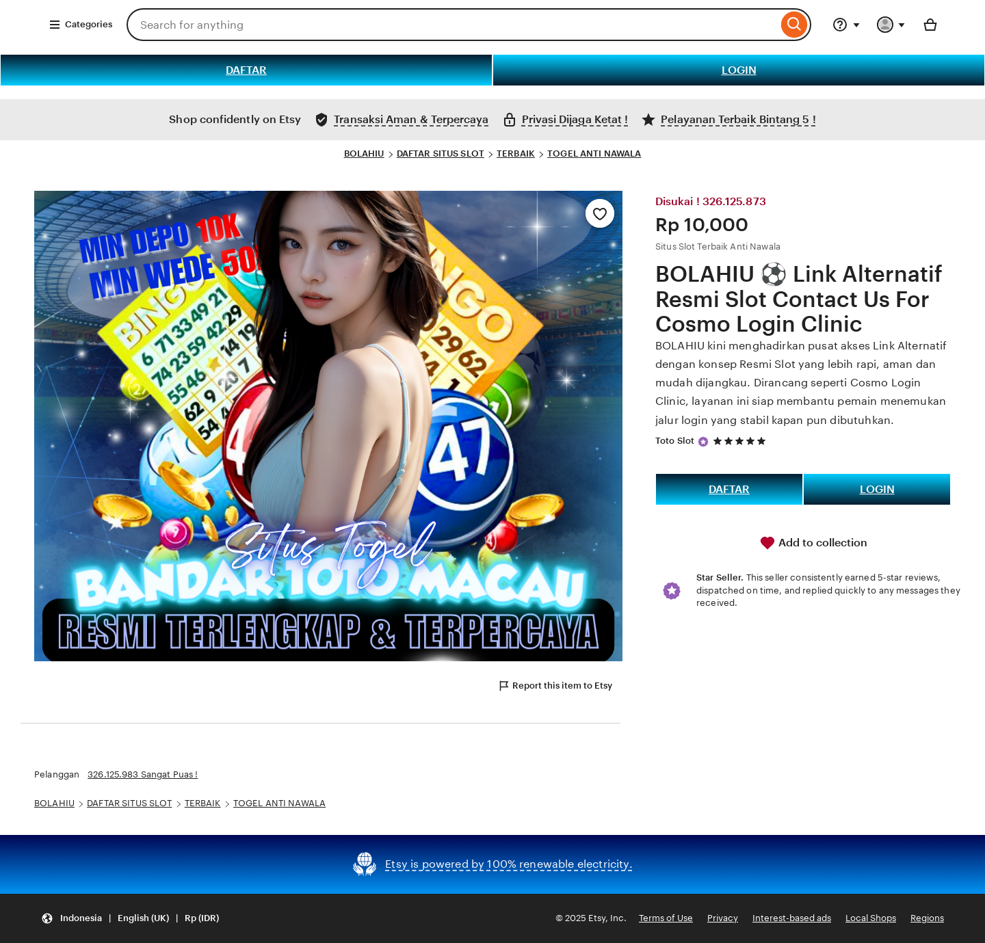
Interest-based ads (791, 918)
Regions (927, 918)
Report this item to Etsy (554, 686)
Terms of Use (666, 918)
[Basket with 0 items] (930, 24)
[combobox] (452, 24)
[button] (130, 918)
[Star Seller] (703, 442)
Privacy (722, 918)
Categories (80, 24)
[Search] (794, 24)
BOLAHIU (364, 153)
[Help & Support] (846, 24)
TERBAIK (516, 153)
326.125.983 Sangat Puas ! (143, 774)
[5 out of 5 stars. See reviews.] (741, 440)
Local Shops (870, 918)
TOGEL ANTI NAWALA (594, 153)
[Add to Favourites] (600, 213)
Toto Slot (674, 441)
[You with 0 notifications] (891, 24)
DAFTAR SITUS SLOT (440, 153)
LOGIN (739, 70)
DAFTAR (246, 70)
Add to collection (813, 543)
